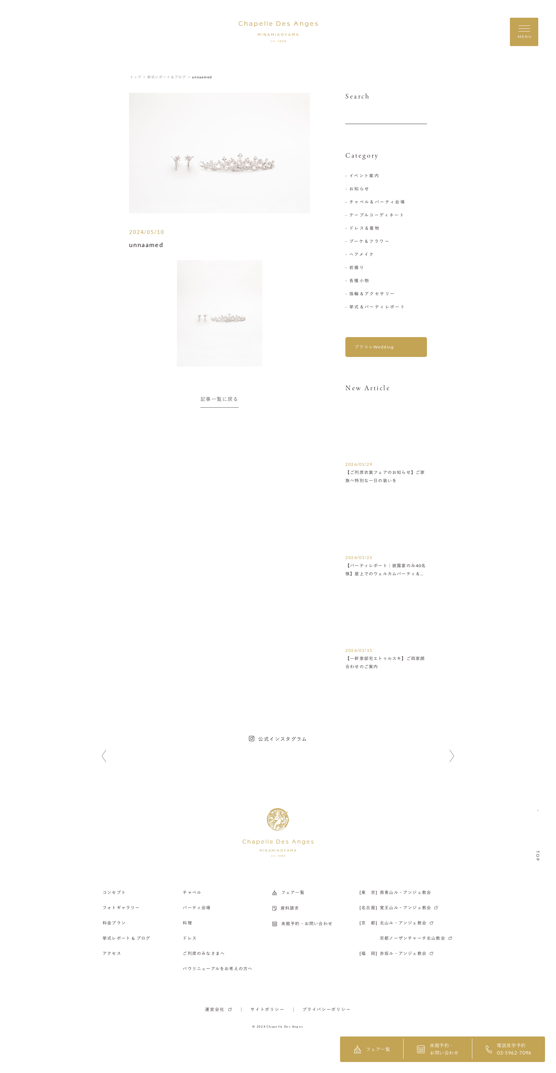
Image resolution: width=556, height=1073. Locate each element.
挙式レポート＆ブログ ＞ (169, 77)
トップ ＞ (138, 77)
